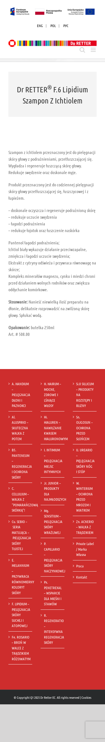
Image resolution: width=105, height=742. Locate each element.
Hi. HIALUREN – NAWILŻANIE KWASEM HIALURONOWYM (53, 428)
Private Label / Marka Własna (85, 549)
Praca (80, 565)
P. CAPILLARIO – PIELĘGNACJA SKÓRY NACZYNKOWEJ (53, 557)
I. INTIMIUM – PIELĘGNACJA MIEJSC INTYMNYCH (53, 460)
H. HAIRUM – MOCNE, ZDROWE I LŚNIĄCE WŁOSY (52, 394)
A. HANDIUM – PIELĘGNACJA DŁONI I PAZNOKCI (20, 394)
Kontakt (81, 577)
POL (53, 25)
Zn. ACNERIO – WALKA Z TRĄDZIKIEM (85, 527)
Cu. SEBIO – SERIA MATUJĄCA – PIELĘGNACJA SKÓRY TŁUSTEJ (20, 535)
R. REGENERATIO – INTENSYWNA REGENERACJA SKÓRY (53, 629)
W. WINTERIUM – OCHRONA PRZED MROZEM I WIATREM (84, 497)
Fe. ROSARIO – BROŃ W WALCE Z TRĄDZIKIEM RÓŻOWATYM (20, 648)
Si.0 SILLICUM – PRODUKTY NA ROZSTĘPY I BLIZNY (85, 394)
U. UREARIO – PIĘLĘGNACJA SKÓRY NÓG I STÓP (85, 460)
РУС (65, 25)
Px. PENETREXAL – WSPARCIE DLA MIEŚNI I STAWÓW (53, 593)
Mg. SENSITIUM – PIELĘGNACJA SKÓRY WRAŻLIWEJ (53, 521)
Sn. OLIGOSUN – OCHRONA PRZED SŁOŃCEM (84, 428)
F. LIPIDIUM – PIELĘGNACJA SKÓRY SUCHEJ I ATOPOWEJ (20, 614)
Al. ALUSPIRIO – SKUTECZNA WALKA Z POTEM (20, 428)
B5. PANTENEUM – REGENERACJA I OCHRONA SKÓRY (20, 463)
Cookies (86, 697)
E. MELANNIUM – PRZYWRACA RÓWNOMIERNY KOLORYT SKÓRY (20, 576)
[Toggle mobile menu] (94, 50)
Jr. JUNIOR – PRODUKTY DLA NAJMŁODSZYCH (53, 491)
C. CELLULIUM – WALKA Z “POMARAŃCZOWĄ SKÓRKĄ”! (20, 499)
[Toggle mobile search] (82, 50)
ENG (40, 25)
